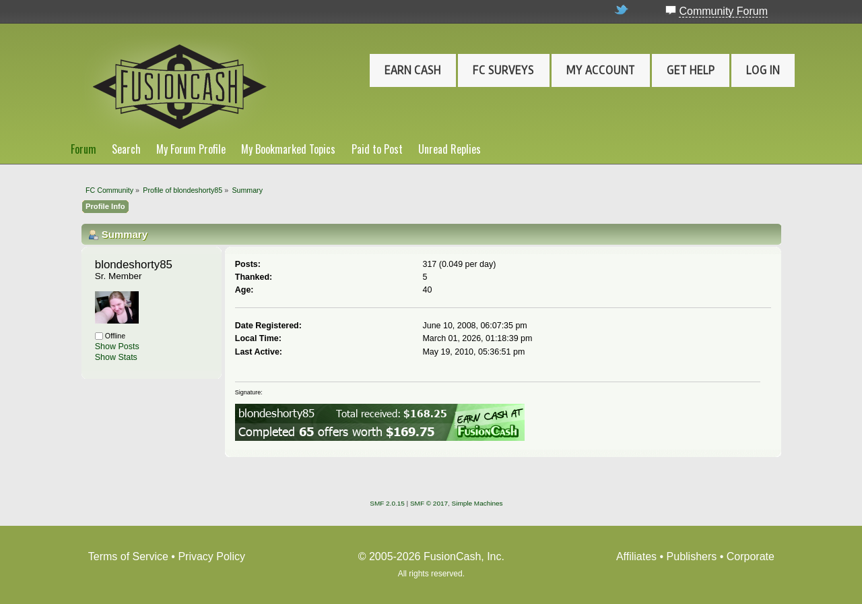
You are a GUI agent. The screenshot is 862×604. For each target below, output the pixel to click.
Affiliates (636, 556)
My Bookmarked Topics (288, 149)
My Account (600, 70)
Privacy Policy (211, 556)
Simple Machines (477, 503)
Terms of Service (128, 556)
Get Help (691, 70)
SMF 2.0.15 (387, 503)
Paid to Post (377, 149)
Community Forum (723, 11)
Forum (83, 149)
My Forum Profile (191, 149)
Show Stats (116, 357)
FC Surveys (503, 70)
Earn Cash (413, 70)
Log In (763, 70)
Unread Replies (449, 149)
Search (126, 149)
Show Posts (117, 346)
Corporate (750, 556)
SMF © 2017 (429, 503)
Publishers (692, 556)
